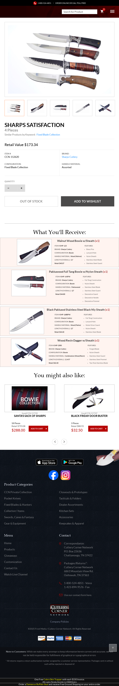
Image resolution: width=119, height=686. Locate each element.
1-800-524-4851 (44, 3)
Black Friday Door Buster (89, 416)
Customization (13, 561)
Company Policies (59, 621)
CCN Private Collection (18, 492)
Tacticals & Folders (70, 498)
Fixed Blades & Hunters (18, 504)
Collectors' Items (14, 511)
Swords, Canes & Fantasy (19, 517)
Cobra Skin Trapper (53, 679)
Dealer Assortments (71, 504)
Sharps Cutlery (69, 156)
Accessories (66, 517)
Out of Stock (31, 201)
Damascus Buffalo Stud (37, 684)
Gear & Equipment (15, 523)
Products (9, 549)
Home (7, 543)
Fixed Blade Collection (48, 134)
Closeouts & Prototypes (73, 492)
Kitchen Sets (66, 511)
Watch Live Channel (16, 574)
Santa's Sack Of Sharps (30, 416)
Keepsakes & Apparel (71, 523)
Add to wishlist (87, 201)
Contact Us (10, 568)
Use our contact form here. (78, 595)
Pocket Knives (12, 498)
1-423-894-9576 (73, 587)
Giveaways (10, 555)
